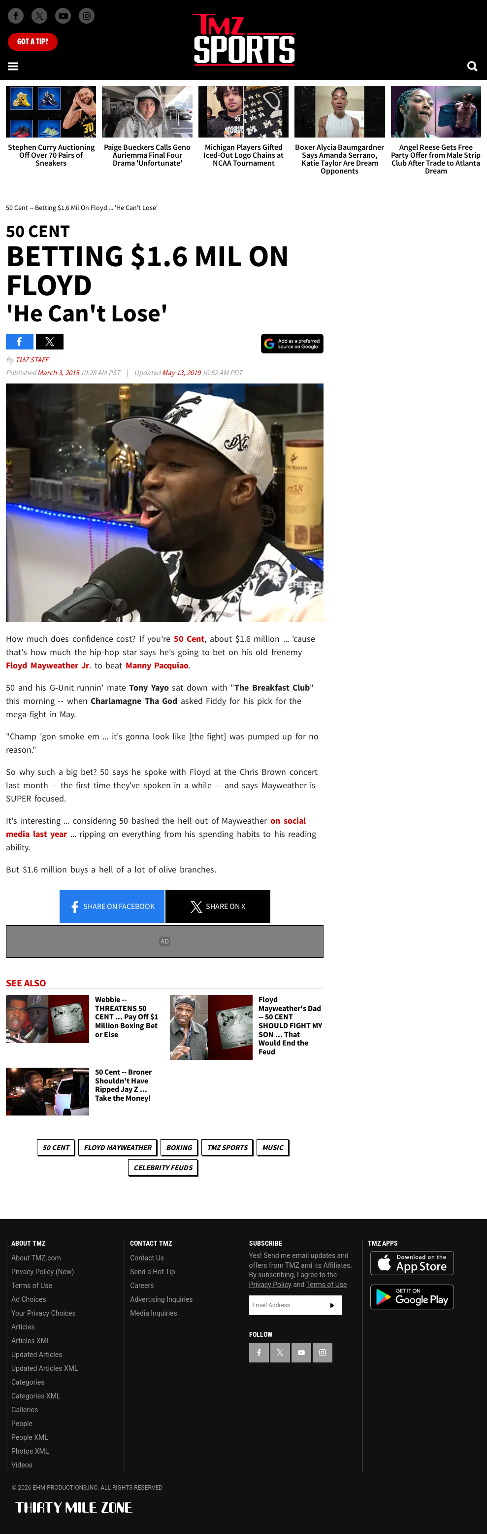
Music (272, 1147)
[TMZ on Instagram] (87, 16)
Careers (142, 1286)
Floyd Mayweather (117, 1147)
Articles (23, 1327)
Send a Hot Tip (152, 1272)
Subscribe (332, 1305)
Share (112, 907)
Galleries (24, 1410)
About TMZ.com (36, 1258)
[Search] (473, 66)
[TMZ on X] (39, 16)
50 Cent (55, 1147)
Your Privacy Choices (43, 1313)
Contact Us (147, 1258)
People (21, 1424)
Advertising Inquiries (161, 1299)
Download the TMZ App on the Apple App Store (412, 1263)
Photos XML (30, 1451)
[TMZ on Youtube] (63, 16)
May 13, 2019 (182, 372)
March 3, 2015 (58, 372)
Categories (27, 1382)
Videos (21, 1465)
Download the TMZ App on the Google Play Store (412, 1297)
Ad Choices (28, 1299)
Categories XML (35, 1396)
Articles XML (31, 1341)
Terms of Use (31, 1286)
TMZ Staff (31, 359)
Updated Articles (36, 1355)
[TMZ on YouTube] (301, 1352)
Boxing (179, 1147)
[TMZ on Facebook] (16, 16)
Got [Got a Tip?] (32, 42)
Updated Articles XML (44, 1368)
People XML (29, 1437)
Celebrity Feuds (162, 1167)
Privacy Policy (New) (42, 1272)
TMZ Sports (227, 1147)
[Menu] (14, 66)
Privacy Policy (270, 1285)
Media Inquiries (153, 1313)
